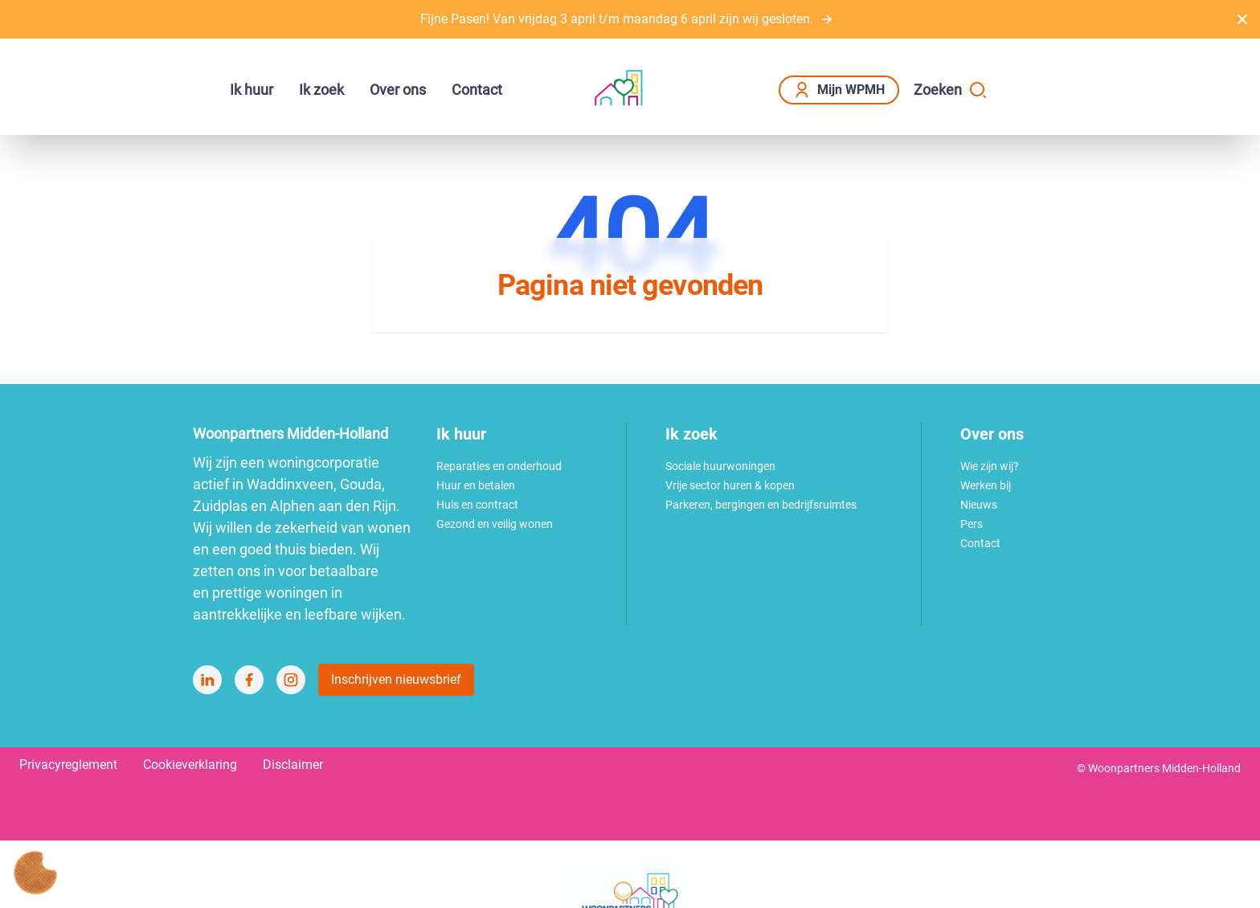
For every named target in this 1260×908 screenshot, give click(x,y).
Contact (477, 89)
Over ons (398, 89)
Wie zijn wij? (989, 466)
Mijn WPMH (839, 90)
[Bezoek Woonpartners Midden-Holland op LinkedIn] (207, 679)
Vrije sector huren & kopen (730, 485)
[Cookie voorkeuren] (35, 872)
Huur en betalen (475, 485)
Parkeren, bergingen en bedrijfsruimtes (761, 504)
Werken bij (985, 485)
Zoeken (951, 90)
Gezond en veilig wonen (494, 523)
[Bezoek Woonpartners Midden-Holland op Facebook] (249, 679)
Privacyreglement (68, 764)
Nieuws (978, 504)
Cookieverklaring (190, 764)
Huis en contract (477, 504)
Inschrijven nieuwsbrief (396, 679)
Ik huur (251, 89)
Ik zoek (321, 89)
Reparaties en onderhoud (499, 466)
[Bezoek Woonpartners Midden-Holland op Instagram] (290, 679)
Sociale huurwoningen (720, 466)
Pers (971, 523)
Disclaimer (293, 764)
